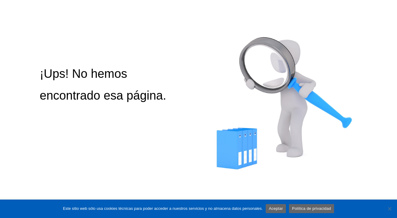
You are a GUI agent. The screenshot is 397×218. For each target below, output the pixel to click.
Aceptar (276, 208)
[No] (389, 209)
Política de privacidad (311, 208)
